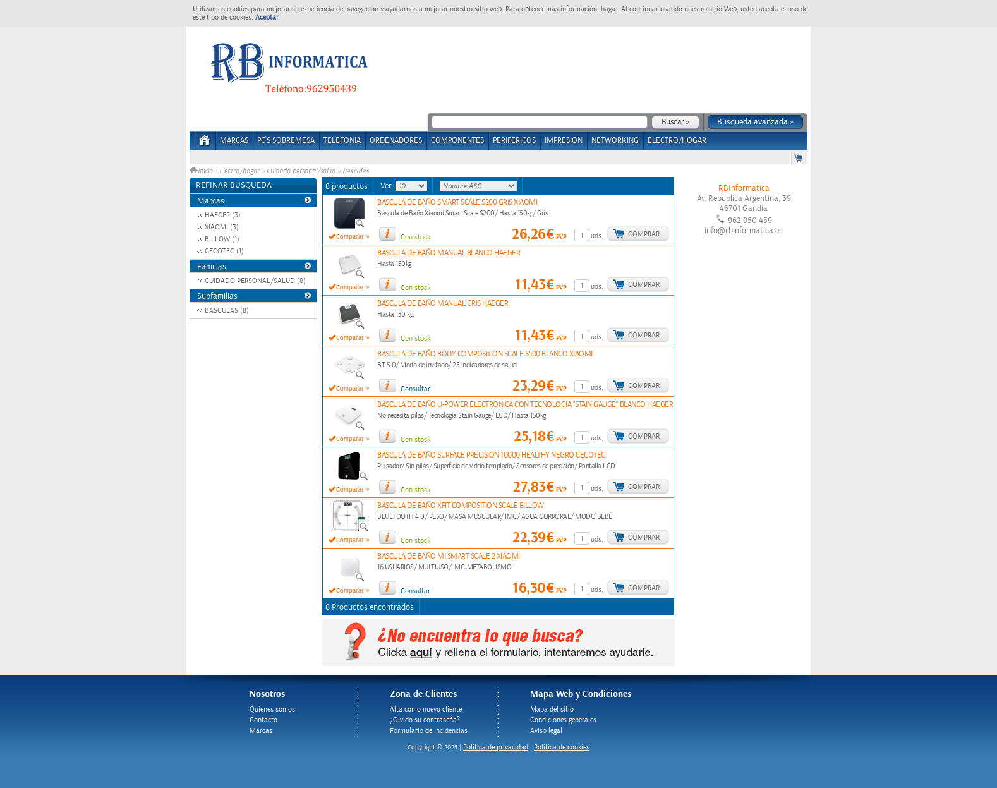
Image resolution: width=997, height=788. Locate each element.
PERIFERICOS (514, 140)
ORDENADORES (396, 140)
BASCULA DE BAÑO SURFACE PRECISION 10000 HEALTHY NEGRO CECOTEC (491, 455)
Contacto (263, 720)
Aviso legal (546, 731)
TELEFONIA (342, 140)
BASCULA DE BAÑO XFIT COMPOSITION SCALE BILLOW (460, 506)
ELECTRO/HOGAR (677, 140)
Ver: (388, 186)
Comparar (350, 237)
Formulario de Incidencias (429, 731)
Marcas (234, 140)
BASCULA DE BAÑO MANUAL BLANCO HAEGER (448, 253)
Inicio (202, 171)
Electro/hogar (239, 171)
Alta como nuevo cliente (426, 709)
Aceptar (267, 17)
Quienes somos (272, 709)
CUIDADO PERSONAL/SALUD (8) (255, 281)
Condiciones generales (563, 720)
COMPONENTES (457, 140)
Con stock (415, 237)
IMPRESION (564, 140)
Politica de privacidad (495, 747)
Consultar (415, 389)
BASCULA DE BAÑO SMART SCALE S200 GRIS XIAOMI (457, 202)
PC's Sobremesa (286, 140)
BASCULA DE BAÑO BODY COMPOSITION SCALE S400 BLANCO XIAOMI (485, 354)
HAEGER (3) (223, 215)
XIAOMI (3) (222, 227)
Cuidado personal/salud (301, 171)
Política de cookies (561, 747)
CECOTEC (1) (224, 251)
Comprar (644, 234)
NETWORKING (615, 140)
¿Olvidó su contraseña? (425, 720)
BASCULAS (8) (227, 310)
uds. (597, 236)
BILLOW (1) (222, 239)
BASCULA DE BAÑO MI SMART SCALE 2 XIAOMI (448, 556)
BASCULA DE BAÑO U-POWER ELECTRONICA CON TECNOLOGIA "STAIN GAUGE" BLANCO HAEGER (525, 404)
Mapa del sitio (552, 709)
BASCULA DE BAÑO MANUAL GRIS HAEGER (442, 303)
